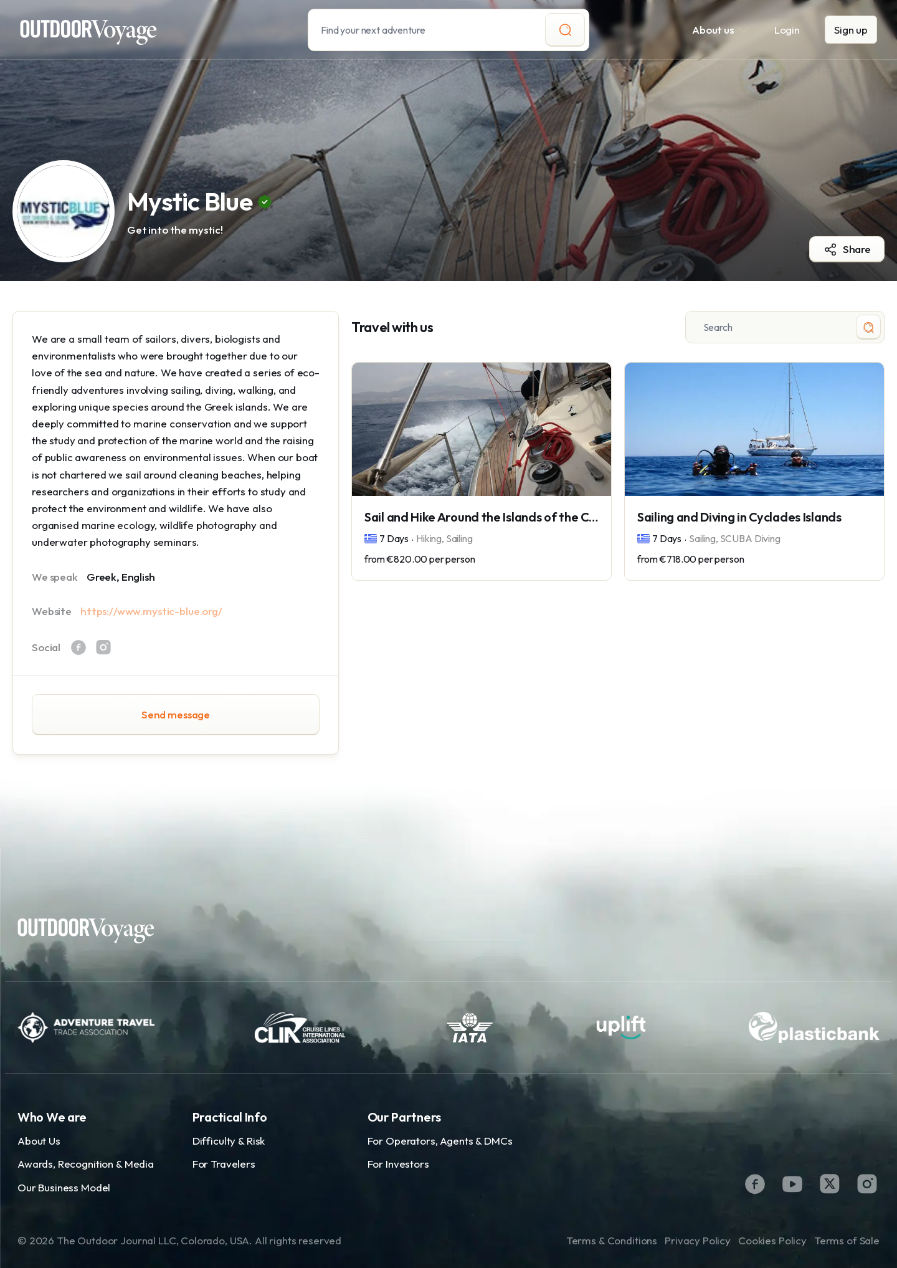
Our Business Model (63, 1187)
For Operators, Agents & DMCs (440, 1140)
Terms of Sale (847, 1240)
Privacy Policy (698, 1240)
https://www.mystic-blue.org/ (151, 610)
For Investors (398, 1163)
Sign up (851, 29)
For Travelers (223, 1163)
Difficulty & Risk (228, 1140)
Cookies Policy (772, 1240)
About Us (38, 1140)
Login (787, 29)
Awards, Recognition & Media (85, 1163)
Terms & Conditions (611, 1240)
